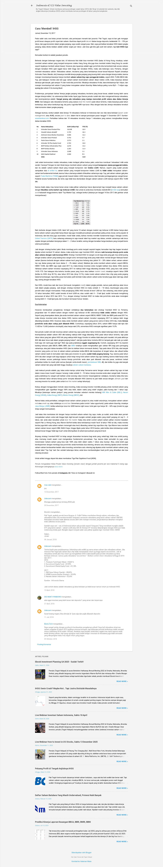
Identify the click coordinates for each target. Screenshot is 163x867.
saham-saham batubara (82, 365)
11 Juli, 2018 (49, 617)
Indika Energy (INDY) (54, 395)
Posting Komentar (44, 644)
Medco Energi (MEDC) (71, 395)
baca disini (58, 467)
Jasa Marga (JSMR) (42, 406)
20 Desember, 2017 (51, 505)
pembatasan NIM (94, 362)
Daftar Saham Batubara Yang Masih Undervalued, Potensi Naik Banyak (68, 795)
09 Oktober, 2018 (50, 639)
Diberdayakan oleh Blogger (81, 853)
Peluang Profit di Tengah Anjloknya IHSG (54, 768)
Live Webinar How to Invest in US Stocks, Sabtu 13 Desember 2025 (66, 742)
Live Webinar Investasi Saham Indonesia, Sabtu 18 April (61, 715)
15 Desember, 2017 (51, 492)
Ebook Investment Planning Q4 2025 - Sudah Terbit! (59, 662)
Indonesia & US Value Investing (54, 5)
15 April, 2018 (49, 590)
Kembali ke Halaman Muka (81, 861)
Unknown (47, 498)
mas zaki (47, 485)
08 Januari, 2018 (50, 540)
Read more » (122, 681)
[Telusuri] (131, 6)
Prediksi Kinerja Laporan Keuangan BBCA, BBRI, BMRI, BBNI (63, 822)
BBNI (73, 346)
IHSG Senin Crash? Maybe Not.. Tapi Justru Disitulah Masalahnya (66, 688)
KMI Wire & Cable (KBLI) (112, 392)
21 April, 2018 (49, 604)
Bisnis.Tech (48, 624)
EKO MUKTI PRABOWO (52, 597)
